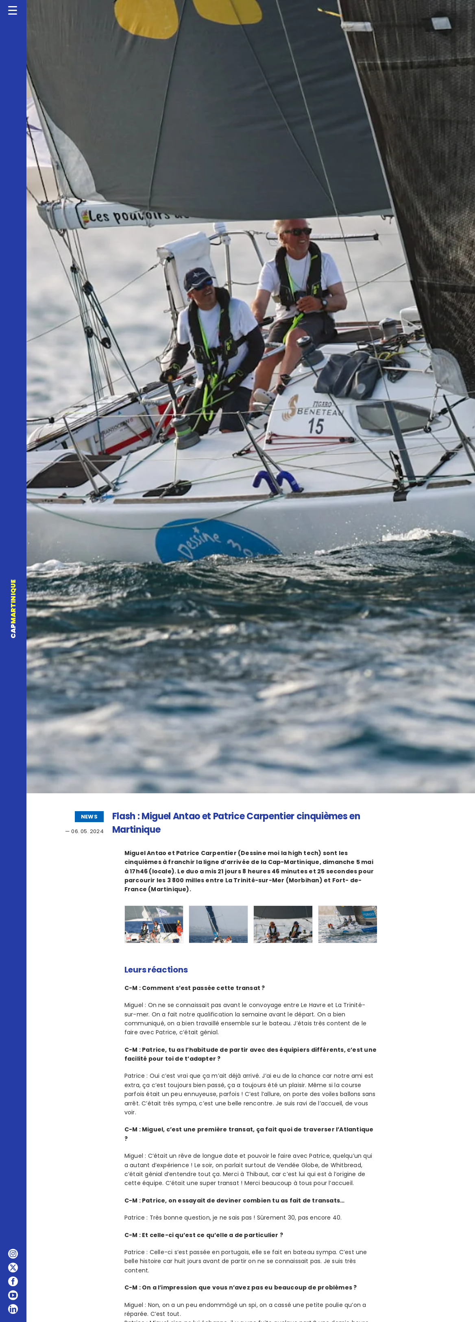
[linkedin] (13, 1309)
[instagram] (13, 1254)
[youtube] (13, 1295)
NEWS (89, 817)
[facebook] (13, 1281)
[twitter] (13, 1267)
